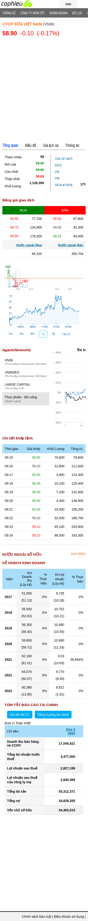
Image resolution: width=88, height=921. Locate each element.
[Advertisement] (44, 90)
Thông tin (72, 145)
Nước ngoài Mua (29, 245)
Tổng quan (10, 145)
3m (21, 333)
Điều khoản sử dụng (69, 916)
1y (43, 334)
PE (57, 172)
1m (11, 333)
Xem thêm (78, 554)
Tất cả (66, 334)
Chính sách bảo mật (36, 916)
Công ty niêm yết (32, 13)
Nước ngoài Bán (70, 245)
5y (53, 333)
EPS (58, 165)
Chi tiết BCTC (20, 715)
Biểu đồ (30, 145)
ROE (69, 185)
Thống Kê (9, 13)
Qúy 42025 (70, 731)
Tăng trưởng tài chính (53, 715)
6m (32, 333)
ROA (58, 185)
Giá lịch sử (50, 145)
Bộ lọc (77, 13)
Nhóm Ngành (59, 13)
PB (57, 178)
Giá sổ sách (64, 158)
